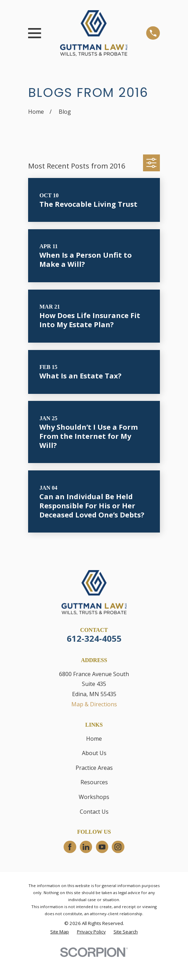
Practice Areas (94, 768)
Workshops (94, 797)
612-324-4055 (94, 638)
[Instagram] (118, 847)
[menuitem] (59, 932)
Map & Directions (94, 704)
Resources (94, 782)
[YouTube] (102, 847)
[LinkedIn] (86, 847)
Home (94, 738)
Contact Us (94, 811)
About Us (94, 753)
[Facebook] (69, 847)
